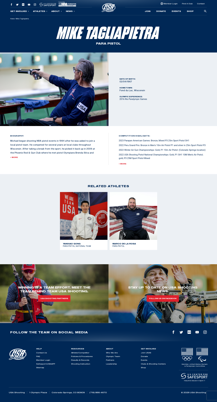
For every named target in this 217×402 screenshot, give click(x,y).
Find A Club (187, 4)
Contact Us (41, 353)
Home (12, 19)
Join (147, 11)
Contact (201, 4)
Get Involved (19, 11)
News (70, 11)
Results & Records (80, 360)
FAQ (38, 356)
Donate (161, 11)
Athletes (40, 11)
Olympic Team (113, 356)
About (56, 11)
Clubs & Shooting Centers (153, 364)
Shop (190, 11)
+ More (14, 157)
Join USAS (146, 353)
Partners (110, 360)
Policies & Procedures (82, 356)
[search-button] (205, 11)
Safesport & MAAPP (45, 364)
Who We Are (112, 353)
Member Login (171, 3)
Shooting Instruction (80, 364)
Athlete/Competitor (80, 353)
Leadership (111, 364)
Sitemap (40, 367)
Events (176, 11)
